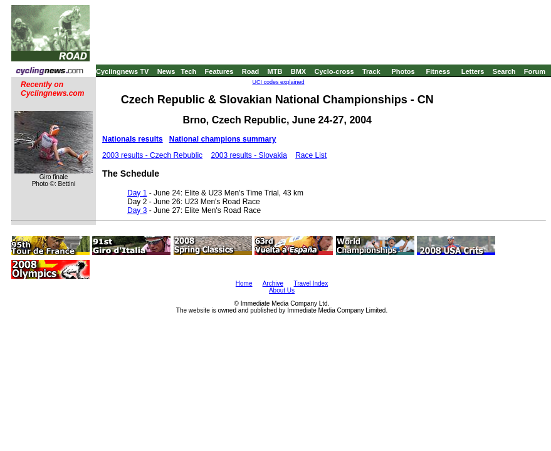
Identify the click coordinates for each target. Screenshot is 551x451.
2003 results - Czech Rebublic (152, 155)
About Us (282, 290)
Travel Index (311, 283)
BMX (298, 71)
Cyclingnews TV (122, 71)
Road (251, 71)
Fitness (438, 71)
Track (371, 71)
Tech (188, 71)
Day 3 (137, 210)
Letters (473, 71)
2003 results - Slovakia (248, 155)
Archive (273, 283)
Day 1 (137, 193)
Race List (311, 155)
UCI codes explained (278, 82)
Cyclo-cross (334, 71)
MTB (275, 71)
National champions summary (222, 139)
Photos (402, 71)
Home (244, 283)
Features (219, 71)
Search (504, 71)
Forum (534, 71)
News (166, 71)
